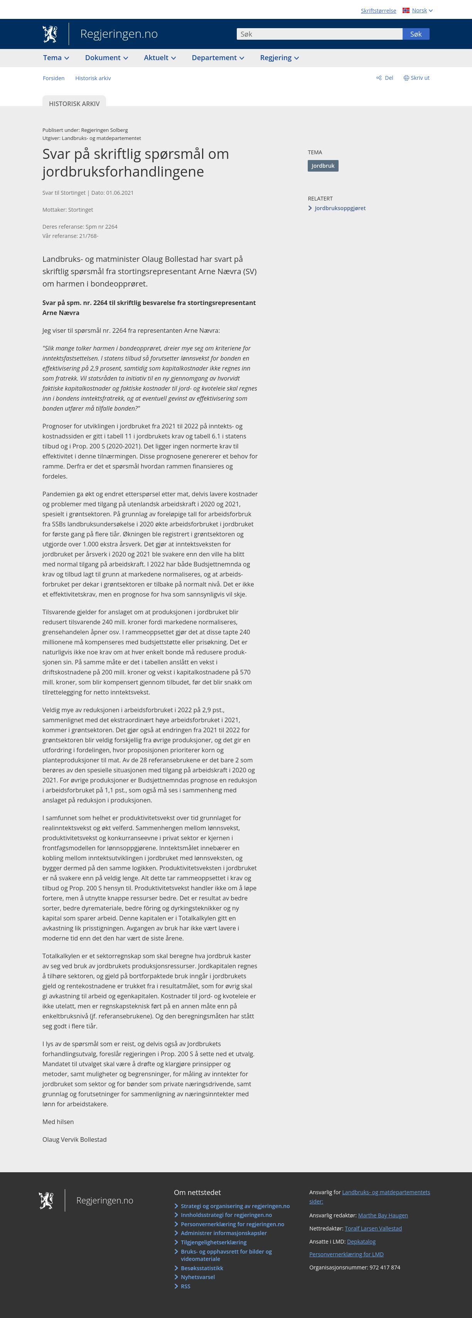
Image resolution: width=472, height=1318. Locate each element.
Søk (416, 34)
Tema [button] (53, 57)
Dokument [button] (104, 57)
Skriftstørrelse (378, 10)
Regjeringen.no (113, 34)
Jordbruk (323, 165)
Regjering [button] (276, 57)
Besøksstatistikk (202, 1268)
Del (388, 77)
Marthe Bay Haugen (383, 1215)
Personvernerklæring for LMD (346, 1254)
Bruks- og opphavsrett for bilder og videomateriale (226, 1255)
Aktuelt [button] (157, 57)
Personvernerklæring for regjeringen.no (232, 1224)
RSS (185, 1286)
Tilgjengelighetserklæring (213, 1242)
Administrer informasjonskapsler (224, 1233)
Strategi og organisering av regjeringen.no (235, 1206)
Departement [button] (215, 57)
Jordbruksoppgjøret (340, 208)
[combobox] (320, 34)
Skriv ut (420, 77)
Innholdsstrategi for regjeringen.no (226, 1215)
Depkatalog (361, 1241)
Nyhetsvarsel (198, 1277)
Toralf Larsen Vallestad (373, 1228)
